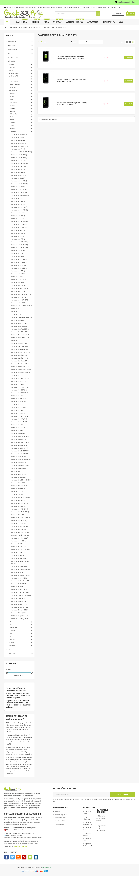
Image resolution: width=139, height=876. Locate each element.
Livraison (57, 811)
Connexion (118, 14)
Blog (121, 22)
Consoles (58, 21)
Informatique (109, 22)
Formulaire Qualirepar (20, 847)
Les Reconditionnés (75, 21)
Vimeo (30, 857)
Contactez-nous (60, 824)
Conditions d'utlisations (62, 821)
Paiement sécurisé (60, 818)
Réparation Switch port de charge (101, 818)
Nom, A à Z (83, 42)
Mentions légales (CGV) (62, 814)
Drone (47, 21)
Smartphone (22, 21)
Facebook (6, 857)
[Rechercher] (78, 13)
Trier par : (74, 42)
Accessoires (92, 22)
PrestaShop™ (46, 868)
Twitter (12, 857)
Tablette (35, 21)
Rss (18, 857)
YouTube (24, 857)
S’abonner (122, 794)
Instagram (36, 857)
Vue (122, 42)
